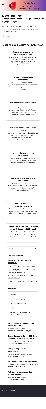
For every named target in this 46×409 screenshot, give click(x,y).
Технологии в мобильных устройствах (20, 313)
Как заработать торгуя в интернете (23, 154)
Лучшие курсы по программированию (23, 205)
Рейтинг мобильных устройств (22, 308)
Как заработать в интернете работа (23, 129)
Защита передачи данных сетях (22, 362)
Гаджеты (13, 295)
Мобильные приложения (20, 299)
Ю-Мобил (29, 3)
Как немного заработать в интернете (23, 179)
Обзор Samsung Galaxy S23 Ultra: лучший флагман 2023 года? (23, 228)
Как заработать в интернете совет (23, 104)
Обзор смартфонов (18, 303)
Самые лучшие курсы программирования (23, 53)
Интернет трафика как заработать (23, 78)
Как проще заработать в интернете (22, 281)
